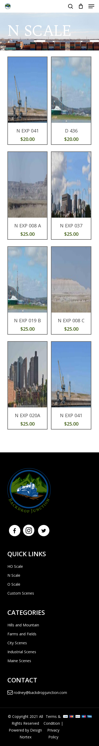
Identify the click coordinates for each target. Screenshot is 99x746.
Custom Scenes (20, 593)
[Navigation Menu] (91, 6)
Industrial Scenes (21, 651)
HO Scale (15, 566)
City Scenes (17, 642)
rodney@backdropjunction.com (37, 692)
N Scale (13, 575)
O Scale (13, 584)
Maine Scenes (19, 660)
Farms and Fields (21, 633)
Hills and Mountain (23, 624)
